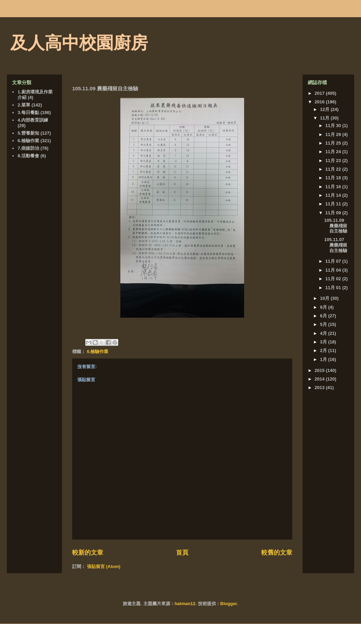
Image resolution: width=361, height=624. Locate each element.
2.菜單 (24, 104)
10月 (325, 298)
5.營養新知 (28, 133)
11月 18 (333, 177)
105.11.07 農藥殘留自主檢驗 (335, 245)
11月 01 (333, 287)
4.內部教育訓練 (33, 120)
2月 (324, 350)
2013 (320, 387)
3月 (324, 341)
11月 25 (333, 143)
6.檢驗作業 (98, 351)
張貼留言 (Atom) (104, 566)
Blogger (228, 603)
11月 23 (333, 160)
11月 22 (333, 169)
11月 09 (333, 212)
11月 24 (333, 151)
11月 (325, 118)
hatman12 (185, 603)
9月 (324, 307)
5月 (324, 324)
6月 (324, 315)
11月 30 (333, 125)
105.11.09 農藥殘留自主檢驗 (335, 226)
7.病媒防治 (28, 148)
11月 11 (333, 203)
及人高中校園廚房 (79, 43)
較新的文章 (87, 552)
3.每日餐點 (28, 112)
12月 (325, 109)
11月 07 (333, 261)
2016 (320, 101)
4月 (324, 333)
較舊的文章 (276, 552)
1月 (324, 359)
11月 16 (333, 186)
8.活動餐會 (28, 155)
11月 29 (333, 134)
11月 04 (333, 270)
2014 (320, 379)
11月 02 (333, 278)
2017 (320, 93)
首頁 (182, 552)
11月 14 (333, 195)
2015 (320, 370)
